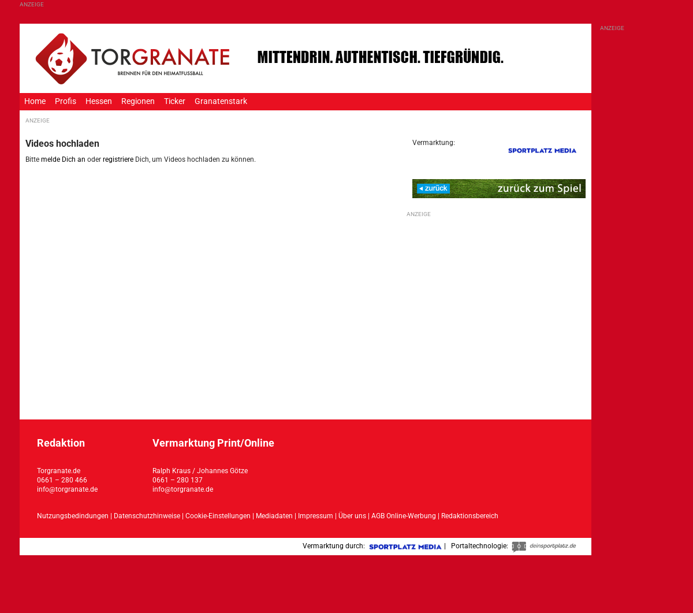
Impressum (315, 516)
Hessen (98, 101)
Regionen (138, 101)
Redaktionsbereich (469, 516)
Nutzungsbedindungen (73, 516)
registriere (118, 159)
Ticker (174, 101)
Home (35, 101)
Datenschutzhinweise (147, 516)
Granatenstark (221, 101)
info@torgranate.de (67, 489)
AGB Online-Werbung (403, 516)
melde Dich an (63, 159)
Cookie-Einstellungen (218, 516)
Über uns (352, 516)
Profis (65, 101)
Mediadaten (275, 516)
